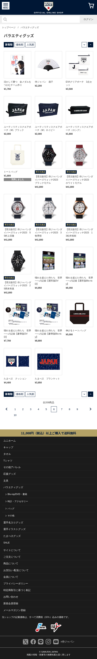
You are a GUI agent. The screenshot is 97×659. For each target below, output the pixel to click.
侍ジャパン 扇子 (44, 82)
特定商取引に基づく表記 (17, 590)
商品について (10, 563)
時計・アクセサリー (18, 501)
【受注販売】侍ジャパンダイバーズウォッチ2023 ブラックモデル (48, 179)
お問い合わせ (10, 596)
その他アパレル (12, 467)
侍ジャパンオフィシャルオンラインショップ (48, 7)
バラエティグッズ (30, 27)
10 (15, 415)
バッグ (11, 508)
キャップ (8, 447)
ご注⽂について (12, 556)
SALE (6, 542)
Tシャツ (7, 460)
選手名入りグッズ (13, 522)
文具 (5, 480)
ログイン (88, 19)
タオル (7, 454)
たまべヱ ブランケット (47, 378)
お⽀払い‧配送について (16, 570)
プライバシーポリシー (15, 583)
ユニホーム (9, 440)
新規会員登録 (10, 603)
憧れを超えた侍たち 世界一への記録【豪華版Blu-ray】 (48, 333)
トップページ (9, 27)
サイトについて (12, 550)
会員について (10, 576)
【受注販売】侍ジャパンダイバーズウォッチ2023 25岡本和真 (17, 285)
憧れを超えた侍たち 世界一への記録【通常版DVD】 (48, 280)
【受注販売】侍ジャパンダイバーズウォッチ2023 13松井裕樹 (79, 232)
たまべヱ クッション (15, 378)
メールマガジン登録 (14, 610)
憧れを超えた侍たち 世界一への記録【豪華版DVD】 (17, 333)
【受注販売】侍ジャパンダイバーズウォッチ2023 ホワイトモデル (79, 179)
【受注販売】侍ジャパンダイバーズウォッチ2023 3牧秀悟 (48, 232)
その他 (11, 515)
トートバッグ (10, 171)
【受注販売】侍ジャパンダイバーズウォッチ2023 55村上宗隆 (17, 232)
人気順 (30, 44)
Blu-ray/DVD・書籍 (17, 494)
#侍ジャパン (67, 641)
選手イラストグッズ (14, 529)
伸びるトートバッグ (76, 330)
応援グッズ (9, 473)
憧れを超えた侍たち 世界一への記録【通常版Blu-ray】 (79, 280)
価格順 (19, 44)
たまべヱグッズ (12, 536)
